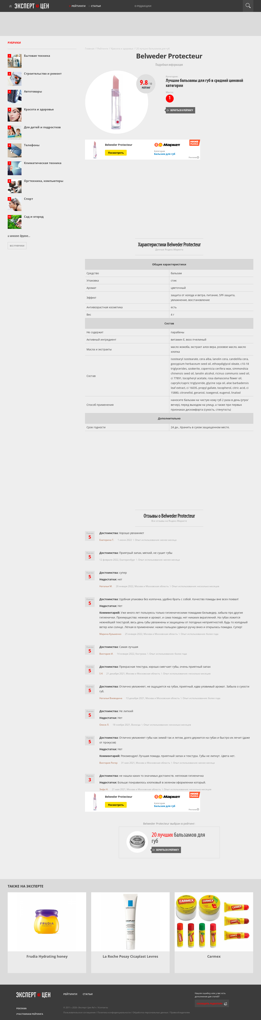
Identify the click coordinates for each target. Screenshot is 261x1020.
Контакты (103, 1007)
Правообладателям (180, 1012)
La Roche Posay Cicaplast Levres (130, 956)
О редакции (143, 6)
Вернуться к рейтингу (179, 110)
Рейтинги (79, 6)
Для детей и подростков (42, 127)
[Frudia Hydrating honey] (47, 921)
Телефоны (32, 145)
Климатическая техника (42, 163)
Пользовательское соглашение (79, 1012)
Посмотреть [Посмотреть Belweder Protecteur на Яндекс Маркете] (116, 152)
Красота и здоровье (39, 109)
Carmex (214, 956)
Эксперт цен (32, 6)
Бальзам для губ (164, 153)
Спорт (28, 199)
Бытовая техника (37, 56)
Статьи (96, 6)
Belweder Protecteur (118, 144)
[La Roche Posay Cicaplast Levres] (130, 921)
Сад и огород (34, 216)
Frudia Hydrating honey (47, 956)
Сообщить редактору (209, 1003)
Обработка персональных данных (150, 1012)
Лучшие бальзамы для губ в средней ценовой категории (204, 83)
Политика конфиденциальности (114, 1012)
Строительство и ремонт (43, 73)
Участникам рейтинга (29, 1013)
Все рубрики (17, 245)
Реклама (21, 1008)
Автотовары (33, 91)
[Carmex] (214, 921)
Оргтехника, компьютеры (43, 181)
